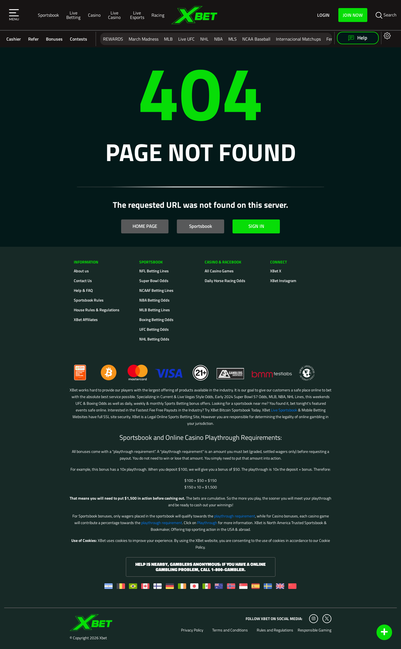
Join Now (353, 15)
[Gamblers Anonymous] (230, 370)
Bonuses (54, 39)
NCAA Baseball (256, 39)
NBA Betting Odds (154, 300)
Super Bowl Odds (153, 280)
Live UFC (186, 39)
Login (323, 15)
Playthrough (207, 522)
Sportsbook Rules (89, 300)
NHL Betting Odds (154, 339)
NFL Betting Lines (154, 271)
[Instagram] (314, 618)
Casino (94, 15)
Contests (78, 39)
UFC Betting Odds (154, 329)
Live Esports (137, 15)
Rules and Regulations (275, 630)
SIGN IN (256, 226)
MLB (168, 39)
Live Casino (114, 15)
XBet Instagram (283, 280)
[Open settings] (386, 35)
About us (81, 271)
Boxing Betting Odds (156, 319)
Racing (157, 15)
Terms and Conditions (230, 630)
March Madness (143, 39)
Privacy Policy (192, 630)
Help (357, 37)
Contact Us (83, 280)
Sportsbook (48, 15)
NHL (204, 39)
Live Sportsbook (284, 410)
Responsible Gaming (314, 630)
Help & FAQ (83, 290)
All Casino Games (219, 271)
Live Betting (73, 15)
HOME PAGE (145, 226)
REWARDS (113, 39)
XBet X (275, 271)
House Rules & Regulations (96, 310)
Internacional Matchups (298, 39)
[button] (14, 15)
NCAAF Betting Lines (156, 290)
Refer (33, 39)
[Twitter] (326, 618)
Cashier (13, 39)
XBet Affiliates (86, 319)
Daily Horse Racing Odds (225, 280)
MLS (232, 39)
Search (386, 15)
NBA (218, 39)
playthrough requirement (234, 516)
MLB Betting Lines (154, 310)
